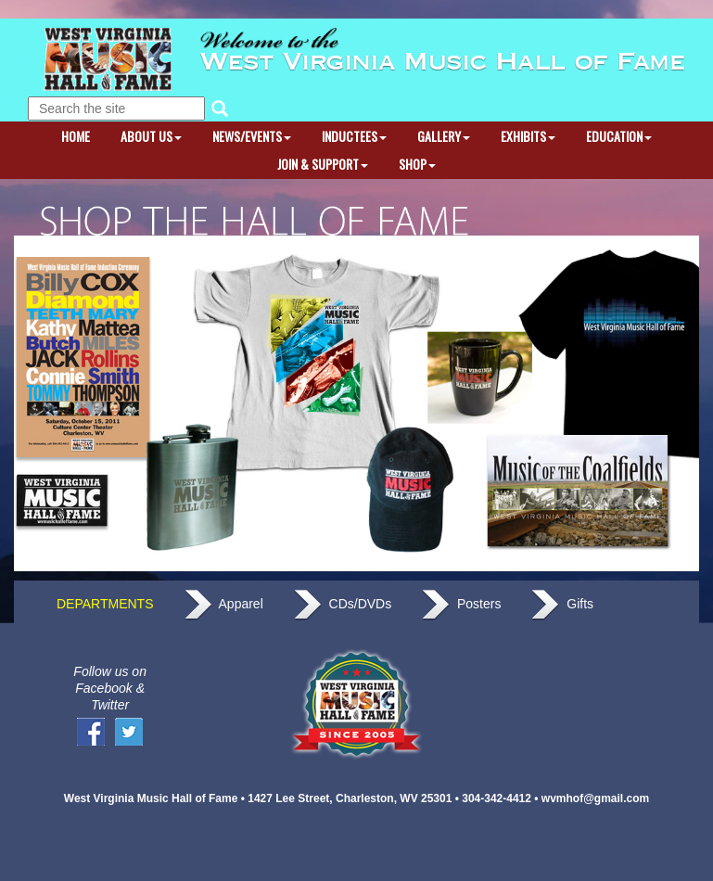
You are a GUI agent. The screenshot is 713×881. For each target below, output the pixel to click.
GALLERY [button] (443, 136)
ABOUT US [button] (151, 136)
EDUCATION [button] (619, 136)
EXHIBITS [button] (528, 136)
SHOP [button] (417, 163)
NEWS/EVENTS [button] (251, 136)
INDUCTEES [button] (354, 136)
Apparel (223, 605)
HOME (75, 136)
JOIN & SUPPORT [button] (322, 163)
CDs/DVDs (342, 605)
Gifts (561, 605)
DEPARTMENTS (91, 605)
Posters (461, 605)
